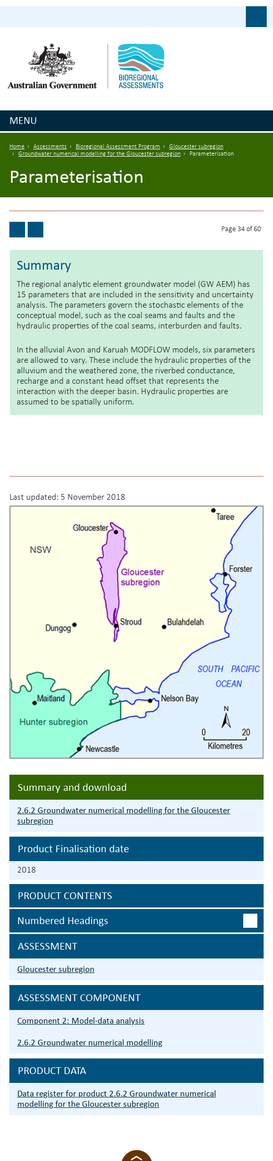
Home (17, 147)
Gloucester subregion (196, 147)
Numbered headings (62, 920)
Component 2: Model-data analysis (81, 1020)
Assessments (50, 147)
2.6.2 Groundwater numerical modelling (89, 1042)
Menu (23, 120)
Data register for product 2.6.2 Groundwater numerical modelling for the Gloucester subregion (116, 1098)
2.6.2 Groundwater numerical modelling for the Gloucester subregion (123, 815)
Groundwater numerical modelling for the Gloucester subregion (99, 154)
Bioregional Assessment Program (118, 147)
